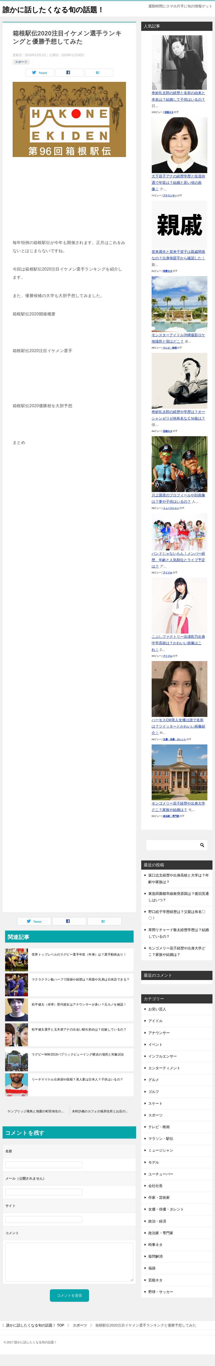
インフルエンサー (162, 1068)
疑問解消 (155, 1268)
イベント (155, 1056)
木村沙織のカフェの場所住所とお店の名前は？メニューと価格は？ (104, 1123)
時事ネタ (167, 282)
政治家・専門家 (171, 827)
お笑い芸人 (157, 1021)
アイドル (167, 584)
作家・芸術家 (159, 1209)
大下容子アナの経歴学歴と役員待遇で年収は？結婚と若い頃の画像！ (178, 194)
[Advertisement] (69, 212)
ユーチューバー (160, 1185)
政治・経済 (157, 1233)
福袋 (151, 1280)
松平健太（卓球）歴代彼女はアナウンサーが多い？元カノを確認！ (79, 1016)
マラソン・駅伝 (160, 1150)
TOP (35, 1337)
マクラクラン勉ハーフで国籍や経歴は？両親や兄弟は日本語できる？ (81, 991)
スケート (155, 1115)
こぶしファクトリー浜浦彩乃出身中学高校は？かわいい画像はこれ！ (178, 654)
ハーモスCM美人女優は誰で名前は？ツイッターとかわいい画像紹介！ (178, 737)
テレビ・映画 (170, 359)
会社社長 (155, 1197)
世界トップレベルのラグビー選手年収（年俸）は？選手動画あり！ (79, 966)
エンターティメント (164, 1079)
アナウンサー (170, 207)
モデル (153, 1174)
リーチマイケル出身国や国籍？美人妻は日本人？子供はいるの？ (77, 1091)
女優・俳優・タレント (174, 751)
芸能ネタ (169, 123)
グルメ (153, 1091)
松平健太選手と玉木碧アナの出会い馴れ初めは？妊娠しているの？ (79, 1041)
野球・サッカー (160, 1303)
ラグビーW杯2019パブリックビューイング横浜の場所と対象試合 (78, 1066)
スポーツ (21, 73)
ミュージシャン (171, 519)
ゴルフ (153, 1103)
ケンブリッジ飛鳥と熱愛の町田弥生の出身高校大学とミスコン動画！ (38, 1123)
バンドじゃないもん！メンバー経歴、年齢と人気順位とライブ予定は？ (178, 571)
